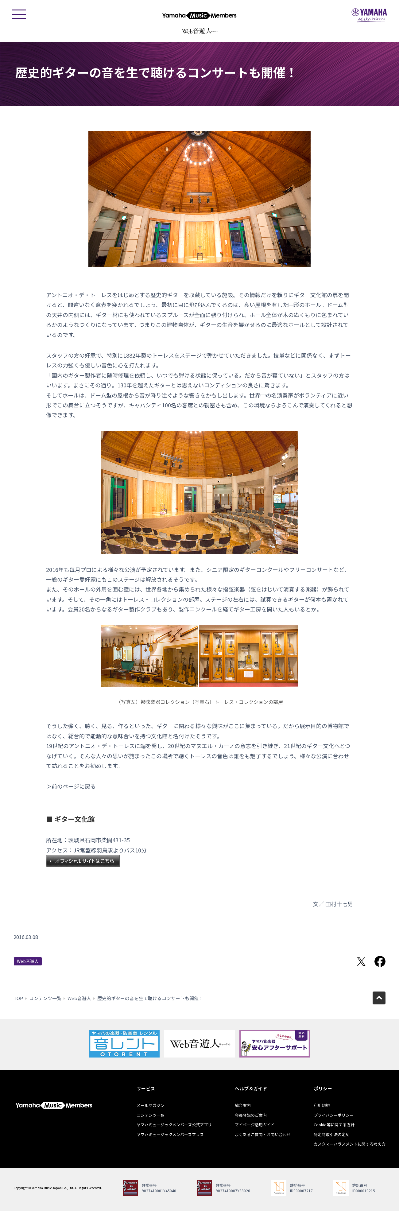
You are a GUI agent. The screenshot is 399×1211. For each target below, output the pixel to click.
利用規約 (322, 1105)
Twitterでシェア (361, 961)
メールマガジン (151, 1105)
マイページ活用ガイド (255, 1125)
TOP (18, 998)
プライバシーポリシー (334, 1115)
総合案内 (243, 1105)
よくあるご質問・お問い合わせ (263, 1134)
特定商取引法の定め (332, 1134)
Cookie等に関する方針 (334, 1125)
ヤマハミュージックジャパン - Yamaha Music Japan (369, 15)
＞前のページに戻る (71, 786)
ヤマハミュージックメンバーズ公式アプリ (174, 1125)
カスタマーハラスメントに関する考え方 (349, 1144)
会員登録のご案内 (251, 1115)
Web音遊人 (28, 961)
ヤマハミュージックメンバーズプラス (170, 1134)
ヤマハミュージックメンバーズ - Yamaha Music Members (199, 15)
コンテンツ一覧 (45, 998)
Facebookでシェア (379, 961)
